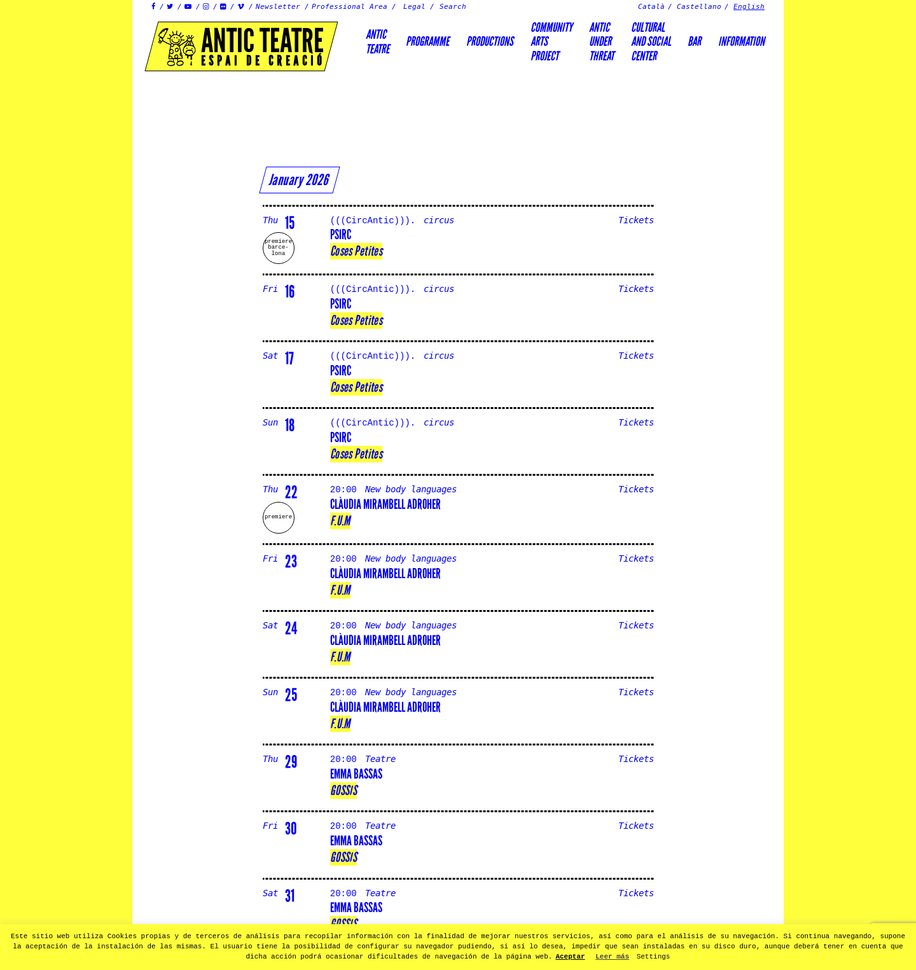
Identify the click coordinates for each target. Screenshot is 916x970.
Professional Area (349, 7)
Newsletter (278, 7)
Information (741, 41)
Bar (694, 41)
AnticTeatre (377, 41)
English (749, 7)
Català (651, 7)
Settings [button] (653, 956)
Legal (414, 7)
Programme (427, 41)
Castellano (699, 7)
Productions (489, 41)
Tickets (636, 220)
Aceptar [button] (570, 956)
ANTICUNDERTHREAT (601, 42)
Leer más (612, 956)
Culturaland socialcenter (651, 42)
